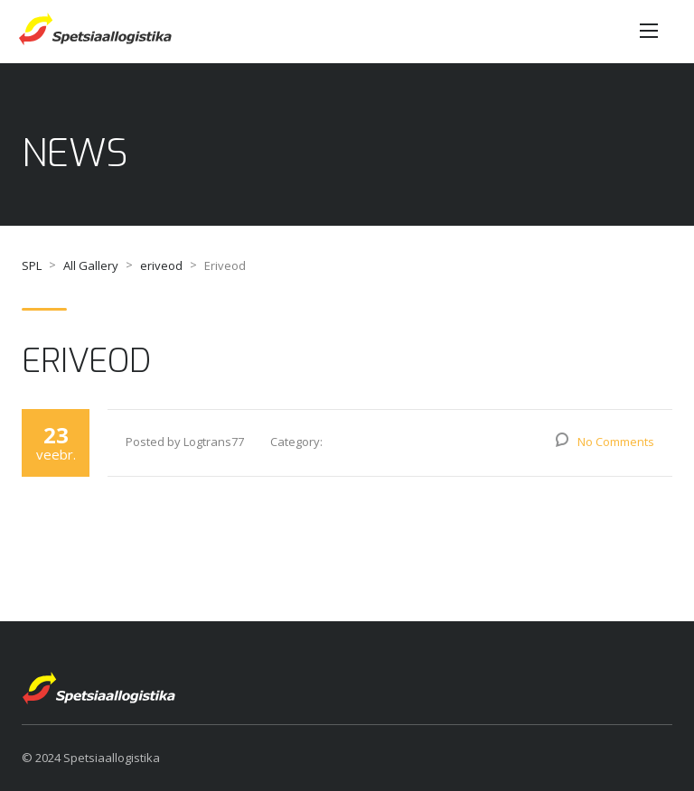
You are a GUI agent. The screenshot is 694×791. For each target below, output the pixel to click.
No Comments (615, 441)
